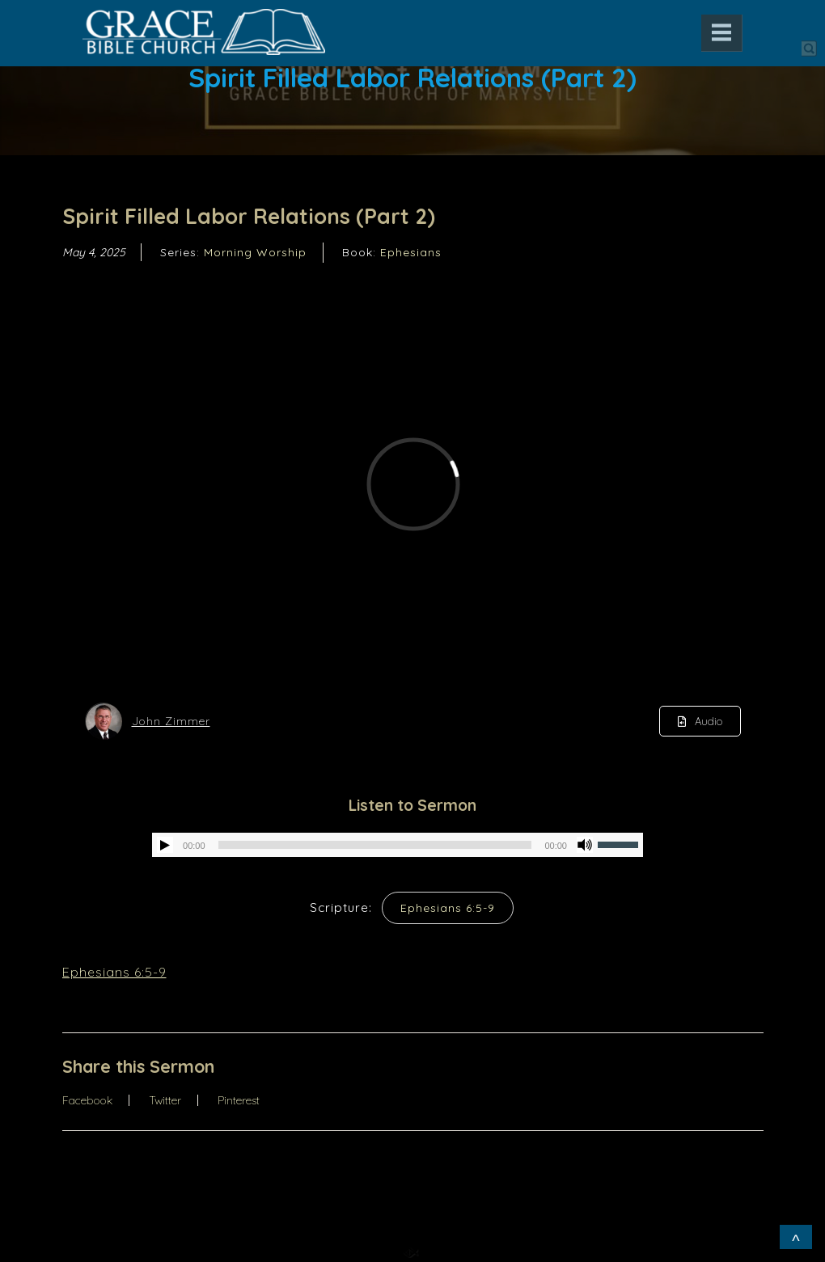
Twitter (165, 1100)
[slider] (375, 845)
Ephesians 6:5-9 (447, 908)
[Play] (165, 845)
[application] (397, 845)
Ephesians (411, 252)
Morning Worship (255, 252)
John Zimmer (171, 721)
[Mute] (585, 845)
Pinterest (239, 1100)
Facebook (87, 1100)
